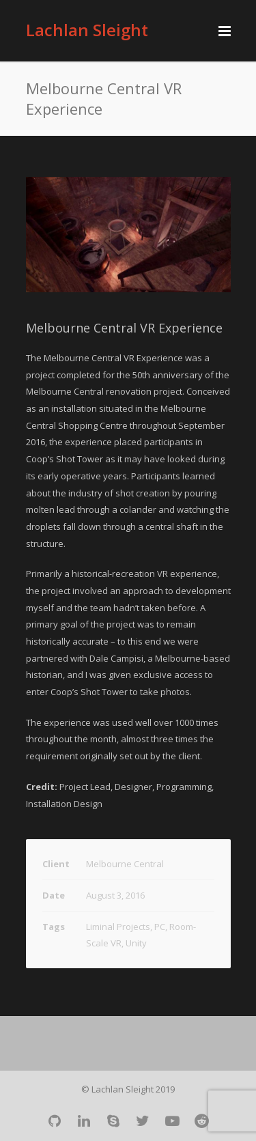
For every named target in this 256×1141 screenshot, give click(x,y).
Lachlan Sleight (87, 29)
